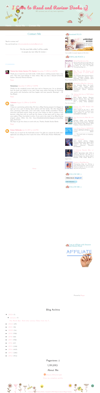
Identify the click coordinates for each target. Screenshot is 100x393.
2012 (11, 356)
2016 (11, 343)
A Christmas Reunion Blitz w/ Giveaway (84, 150)
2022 (11, 324)
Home (8, 25)
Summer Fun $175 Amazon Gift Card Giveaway (84, 107)
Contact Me (34, 25)
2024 (11, 315)
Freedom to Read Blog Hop (81, 162)
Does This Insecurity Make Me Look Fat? (84, 118)
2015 (11, 346)
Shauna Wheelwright (54, 375)
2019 (11, 334)
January (13, 318)
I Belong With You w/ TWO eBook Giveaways (84, 95)
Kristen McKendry (16, 130)
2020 (11, 330)
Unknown (13, 103)
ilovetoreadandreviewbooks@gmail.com (31, 44)
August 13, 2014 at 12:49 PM (26, 103)
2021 (11, 327)
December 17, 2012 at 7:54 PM (28, 86)
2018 (11, 337)
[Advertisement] (79, 281)
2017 (11, 340)
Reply (12, 80)
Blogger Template (68, 391)
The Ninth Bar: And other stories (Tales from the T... (30, 321)
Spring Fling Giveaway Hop (81, 61)
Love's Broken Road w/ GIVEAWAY (84, 128)
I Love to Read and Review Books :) (50, 7)
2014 (11, 350)
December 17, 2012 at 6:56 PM (47, 71)
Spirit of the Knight (79, 139)
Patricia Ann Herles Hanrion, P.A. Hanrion (23, 71)
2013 (11, 353)
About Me (20, 25)
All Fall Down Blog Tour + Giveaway (83, 83)
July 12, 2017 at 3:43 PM (30, 130)
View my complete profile (53, 378)
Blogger (83, 295)
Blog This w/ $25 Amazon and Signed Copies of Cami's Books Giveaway (84, 72)
